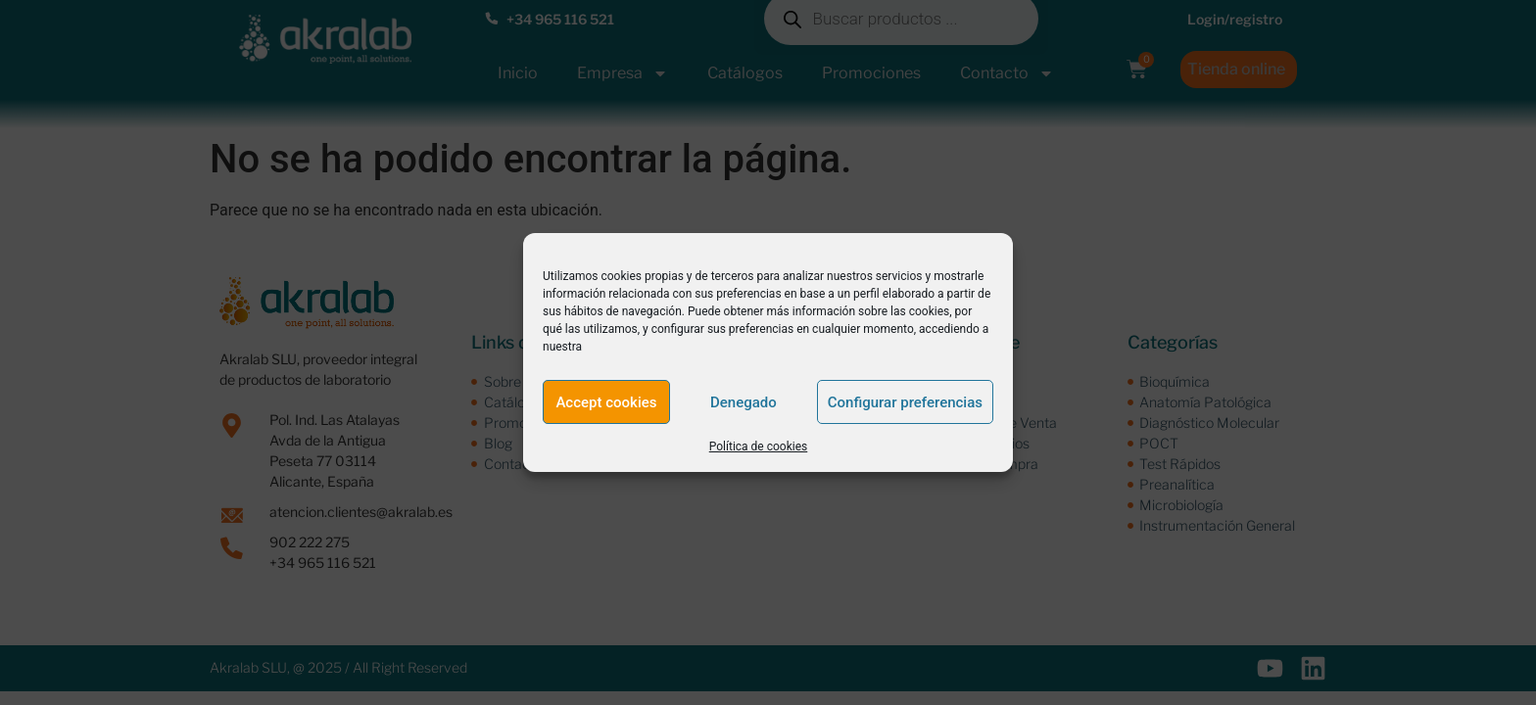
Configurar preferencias (905, 402)
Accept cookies (605, 402)
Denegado (743, 402)
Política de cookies (758, 446)
